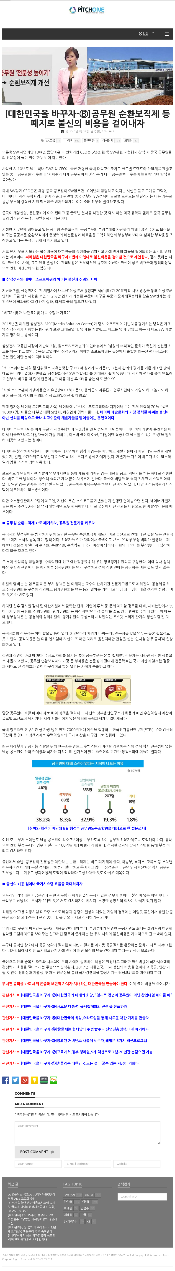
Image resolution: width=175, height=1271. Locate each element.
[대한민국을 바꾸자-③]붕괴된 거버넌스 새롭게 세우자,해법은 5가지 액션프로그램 (75, 1040)
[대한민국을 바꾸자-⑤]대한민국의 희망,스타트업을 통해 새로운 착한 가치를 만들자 (75, 1018)
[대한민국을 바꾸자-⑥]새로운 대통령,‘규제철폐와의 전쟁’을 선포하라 (64, 1006)
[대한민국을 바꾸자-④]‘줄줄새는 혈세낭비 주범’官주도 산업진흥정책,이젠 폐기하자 (75, 1029)
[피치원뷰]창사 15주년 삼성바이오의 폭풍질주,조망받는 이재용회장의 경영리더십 (32, 1219)
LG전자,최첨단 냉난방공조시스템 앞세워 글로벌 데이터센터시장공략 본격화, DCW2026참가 (31, 1207)
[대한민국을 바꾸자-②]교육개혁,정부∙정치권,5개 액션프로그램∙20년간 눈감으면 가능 (77, 1052)
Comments (25, 1094)
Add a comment (29, 1104)
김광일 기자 (100, 131)
